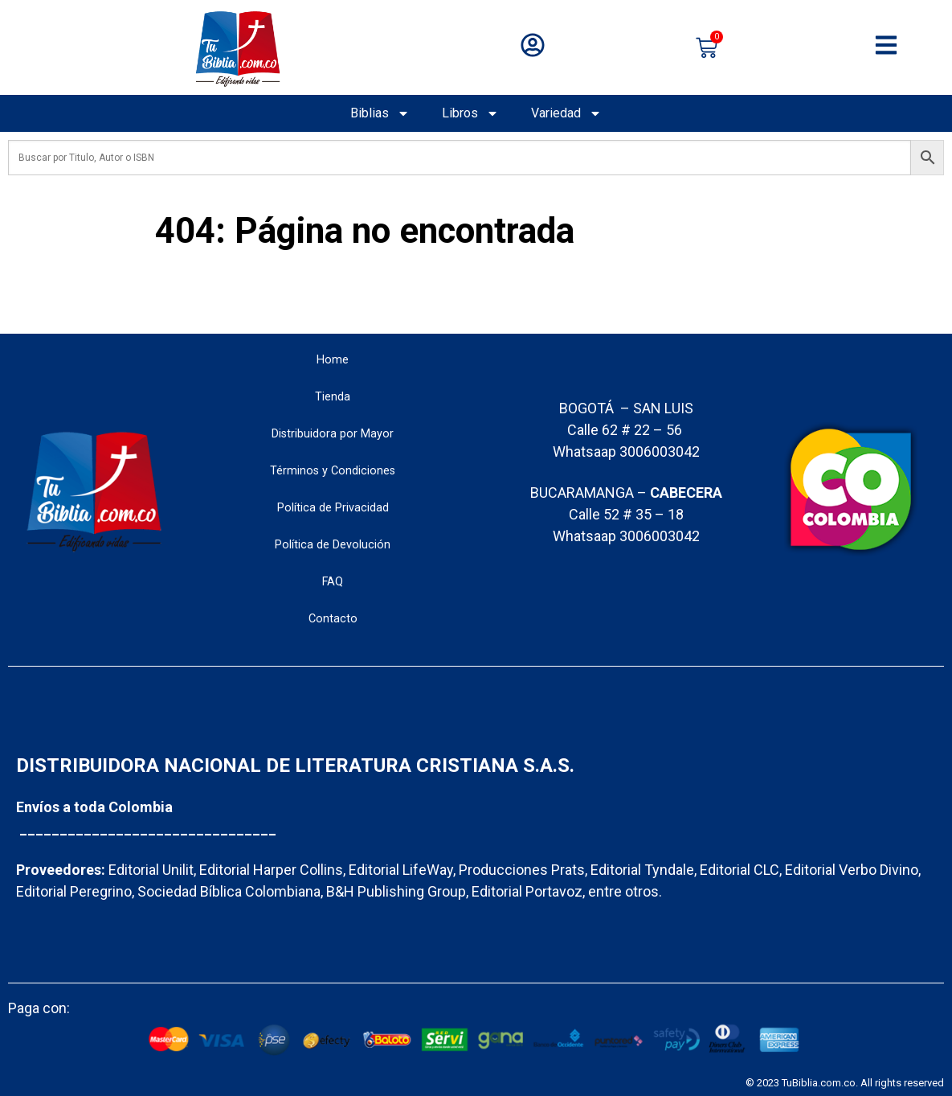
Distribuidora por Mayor (333, 434)
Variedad (566, 113)
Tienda (332, 397)
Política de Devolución (332, 545)
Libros (470, 113)
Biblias (380, 113)
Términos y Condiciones (332, 471)
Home (333, 360)
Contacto (333, 619)
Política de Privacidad (333, 508)
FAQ (332, 582)
